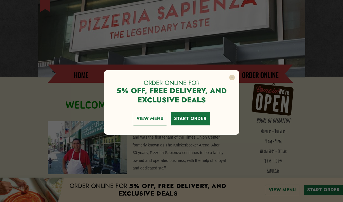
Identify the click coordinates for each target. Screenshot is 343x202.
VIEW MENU (150, 118)
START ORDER (190, 118)
